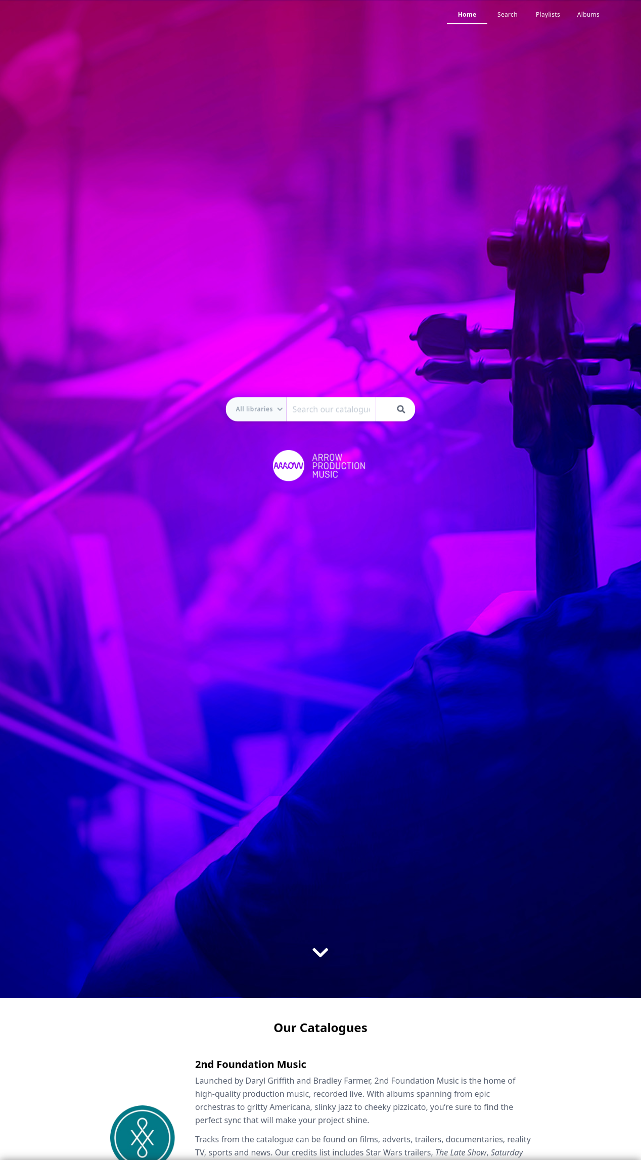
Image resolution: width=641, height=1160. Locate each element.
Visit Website (222, 976)
